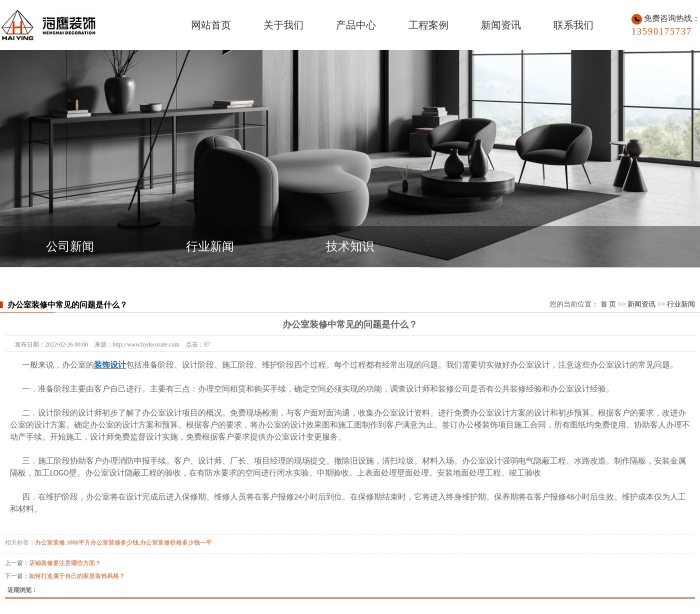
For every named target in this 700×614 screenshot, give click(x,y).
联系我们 (574, 25)
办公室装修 (50, 542)
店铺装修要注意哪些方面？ (65, 563)
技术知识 (350, 246)
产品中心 (356, 25)
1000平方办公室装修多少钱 (102, 542)
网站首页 (211, 25)
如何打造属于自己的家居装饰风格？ (77, 576)
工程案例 (428, 25)
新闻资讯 (501, 25)
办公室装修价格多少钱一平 (176, 542)
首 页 (608, 304)
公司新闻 (70, 246)
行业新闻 (210, 246)
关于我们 (284, 25)
